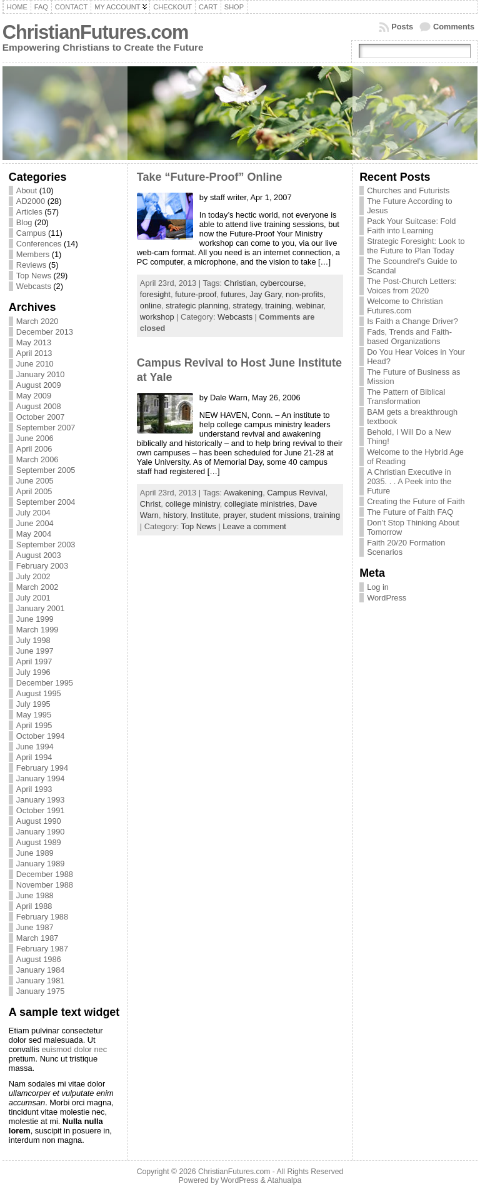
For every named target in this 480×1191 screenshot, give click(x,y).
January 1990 (40, 831)
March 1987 (37, 938)
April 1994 (34, 757)
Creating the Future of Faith (416, 501)
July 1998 (33, 640)
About (26, 190)
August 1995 (38, 693)
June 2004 (35, 523)
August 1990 (38, 821)
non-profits (304, 294)
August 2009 (38, 385)
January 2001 (40, 608)
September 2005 (46, 470)
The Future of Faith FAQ (410, 512)
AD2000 (30, 201)
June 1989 (35, 853)
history (174, 515)
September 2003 (46, 544)
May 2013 (33, 342)
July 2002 (33, 576)
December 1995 (44, 682)
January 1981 (40, 980)
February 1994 (42, 768)
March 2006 (37, 459)
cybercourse (282, 283)
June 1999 (35, 619)
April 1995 (34, 725)
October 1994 (40, 736)
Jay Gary (265, 294)
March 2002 (37, 587)
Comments (453, 26)
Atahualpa (284, 1180)
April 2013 (34, 353)
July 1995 (33, 704)
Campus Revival (296, 492)
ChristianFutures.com (95, 32)
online (150, 305)
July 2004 (33, 512)
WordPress (386, 597)
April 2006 (34, 449)
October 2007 (40, 417)
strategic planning (197, 305)
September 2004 (46, 502)
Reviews (31, 265)
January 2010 (40, 374)
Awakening (243, 492)
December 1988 (44, 874)
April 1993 (34, 789)
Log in (378, 587)
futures (233, 294)
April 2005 (34, 491)
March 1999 (37, 629)
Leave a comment (254, 526)
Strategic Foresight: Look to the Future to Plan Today (416, 245)
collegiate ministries (259, 504)
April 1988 (34, 906)
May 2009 (33, 395)
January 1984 (40, 970)
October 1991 (40, 810)
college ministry (192, 504)
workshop (157, 317)
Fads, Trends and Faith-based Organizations (409, 336)
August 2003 (38, 555)
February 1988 (42, 916)
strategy (247, 305)
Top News (33, 275)
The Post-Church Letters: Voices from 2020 (411, 285)
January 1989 (40, 863)
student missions (279, 515)
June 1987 (35, 927)
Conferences (39, 243)
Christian (240, 283)
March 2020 (37, 321)
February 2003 (42, 565)
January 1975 (40, 991)
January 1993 (40, 799)
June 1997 (35, 651)
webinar (309, 305)
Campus (31, 233)
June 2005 (35, 480)
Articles (29, 211)
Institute (205, 515)
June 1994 (35, 746)
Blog (24, 222)
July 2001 (33, 597)
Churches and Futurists (408, 190)
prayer (234, 515)
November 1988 (44, 884)
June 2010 (35, 363)
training (278, 305)
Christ (150, 504)
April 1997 (34, 661)
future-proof (195, 294)
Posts (402, 26)
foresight (155, 294)
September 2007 (46, 427)
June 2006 (35, 438)
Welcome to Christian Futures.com (404, 305)
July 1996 (33, 672)
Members (32, 254)
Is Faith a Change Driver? (412, 321)
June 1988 (35, 895)
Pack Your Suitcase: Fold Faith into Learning (411, 225)
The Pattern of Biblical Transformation (406, 396)
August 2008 (38, 406)
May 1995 (33, 714)
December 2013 (44, 332)
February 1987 (42, 948)
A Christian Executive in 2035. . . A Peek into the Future (409, 481)
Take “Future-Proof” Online (209, 177)
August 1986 (38, 959)
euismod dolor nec (74, 1049)
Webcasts (33, 286)
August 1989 (38, 842)
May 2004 (33, 534)
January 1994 (40, 778)
